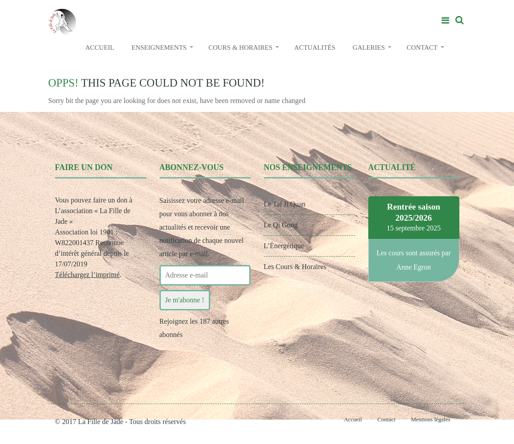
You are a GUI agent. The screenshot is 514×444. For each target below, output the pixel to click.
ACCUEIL (99, 47)
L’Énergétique (284, 246)
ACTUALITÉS (314, 47)
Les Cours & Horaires (295, 266)
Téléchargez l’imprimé (87, 274)
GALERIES (369, 47)
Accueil (353, 419)
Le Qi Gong (281, 225)
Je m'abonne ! (184, 300)
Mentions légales (430, 419)
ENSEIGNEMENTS (159, 47)
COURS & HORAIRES (240, 47)
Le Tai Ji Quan (285, 204)
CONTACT (422, 47)
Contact (386, 419)
